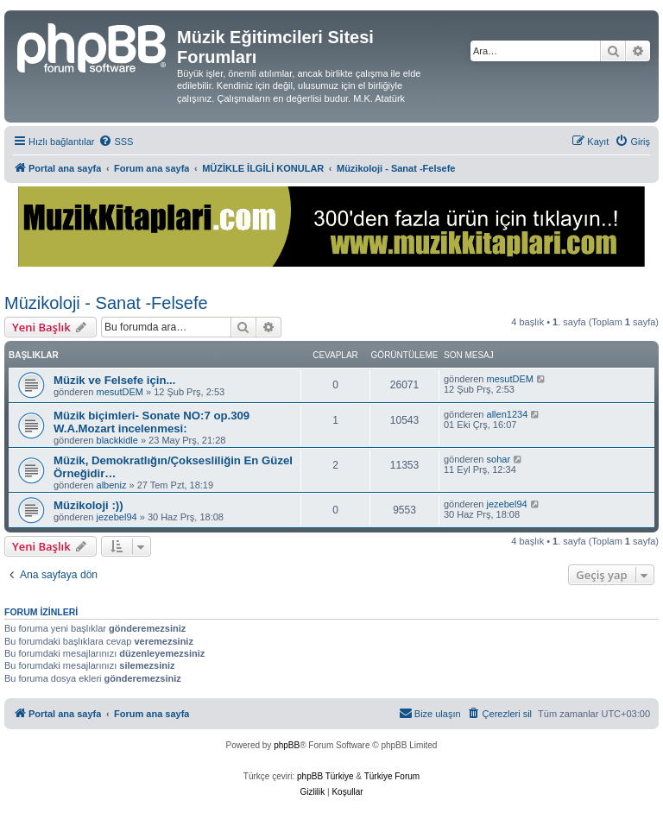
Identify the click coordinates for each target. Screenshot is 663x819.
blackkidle (117, 440)
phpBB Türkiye (325, 776)
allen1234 (507, 414)
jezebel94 (117, 517)
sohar (499, 459)
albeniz (112, 485)
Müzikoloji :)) (88, 505)
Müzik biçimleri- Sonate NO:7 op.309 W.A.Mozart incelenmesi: (151, 422)
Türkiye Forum (392, 776)
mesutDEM (120, 392)
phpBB (287, 745)
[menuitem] (115, 141)
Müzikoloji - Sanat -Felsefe (106, 302)
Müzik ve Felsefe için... (114, 380)
